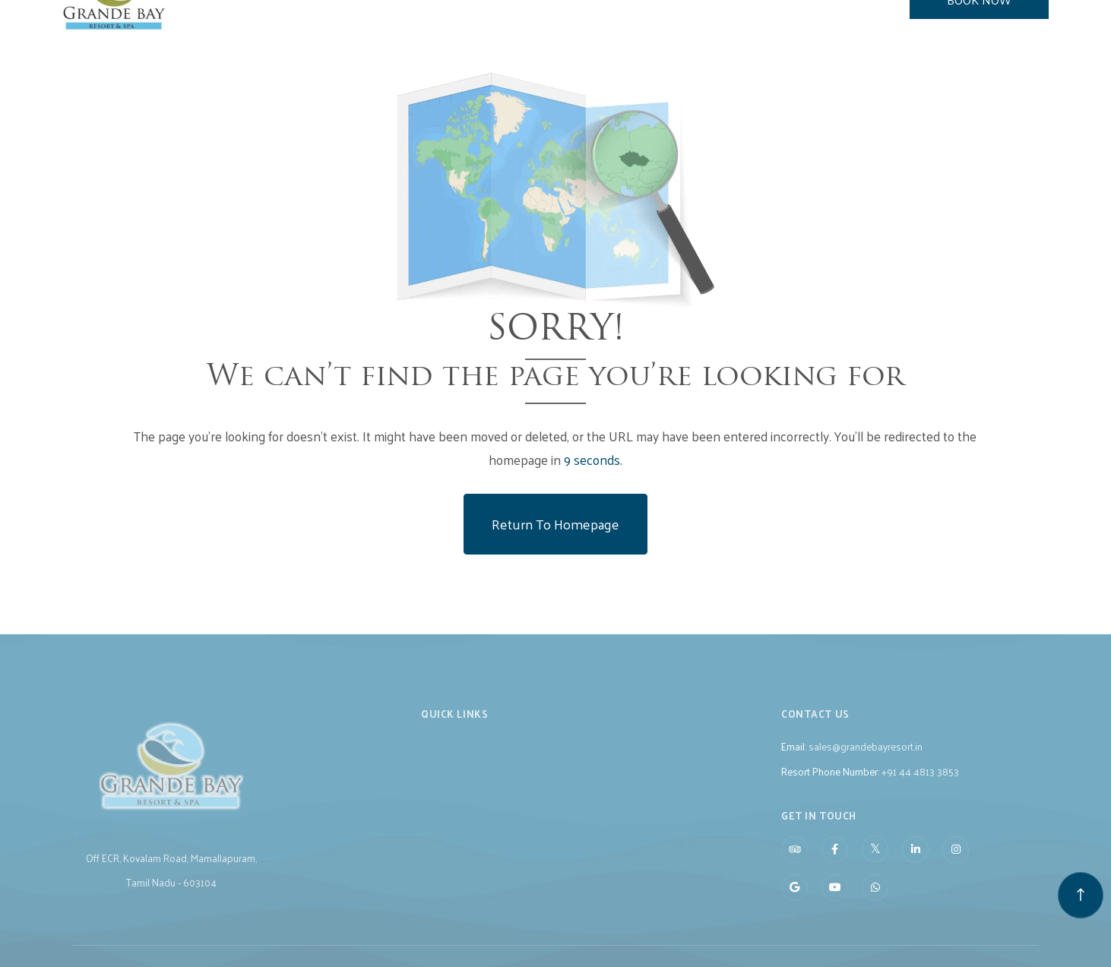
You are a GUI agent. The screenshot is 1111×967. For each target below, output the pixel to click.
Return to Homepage (555, 523)
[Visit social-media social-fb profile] (834, 864)
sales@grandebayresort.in (866, 760)
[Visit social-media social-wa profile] (875, 902)
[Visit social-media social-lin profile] (915, 864)
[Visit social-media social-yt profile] (834, 902)
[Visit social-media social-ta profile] (794, 864)
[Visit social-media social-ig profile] (955, 864)
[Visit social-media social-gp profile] (794, 902)
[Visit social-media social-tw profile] (875, 863)
